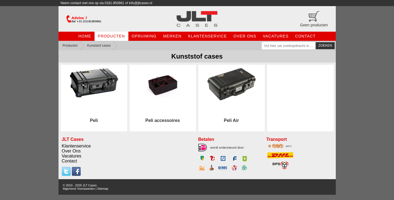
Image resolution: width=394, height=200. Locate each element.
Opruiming (144, 36)
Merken (172, 36)
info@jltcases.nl (140, 3)
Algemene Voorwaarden (79, 188)
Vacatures (276, 36)
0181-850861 (114, 3)
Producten (111, 36)
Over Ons (244, 36)
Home (84, 36)
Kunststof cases (99, 46)
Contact (305, 36)
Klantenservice (207, 36)
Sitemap (102, 188)
